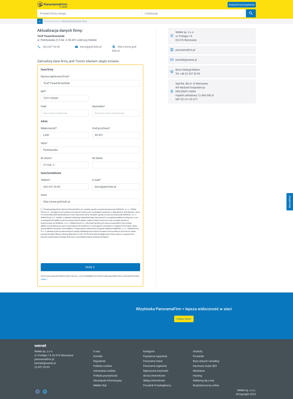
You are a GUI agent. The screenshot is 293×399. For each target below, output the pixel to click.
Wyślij (90, 267)
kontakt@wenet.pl (186, 59)
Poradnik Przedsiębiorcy (157, 385)
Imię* (44, 106)
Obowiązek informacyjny (107, 380)
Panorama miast (153, 361)
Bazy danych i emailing (206, 361)
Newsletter (289, 201)
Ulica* (44, 143)
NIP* (43, 91)
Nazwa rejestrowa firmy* (55, 76)
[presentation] (69, 251)
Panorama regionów (155, 365)
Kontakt (98, 356)
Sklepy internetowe (154, 380)
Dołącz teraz (184, 318)
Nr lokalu (97, 158)
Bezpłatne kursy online (206, 385)
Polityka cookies (102, 365)
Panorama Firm (52, 21)
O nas (96, 351)
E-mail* (96, 179)
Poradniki (198, 356)
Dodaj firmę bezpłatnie (242, 4)
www (44, 194)
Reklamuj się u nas (203, 380)
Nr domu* (46, 158)
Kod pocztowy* (101, 128)
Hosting (197, 375)
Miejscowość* (49, 128)
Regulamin (99, 361)
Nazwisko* (98, 106)
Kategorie (148, 351)
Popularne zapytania (155, 356)
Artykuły (198, 351)
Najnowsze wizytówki (155, 370)
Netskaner (199, 370)
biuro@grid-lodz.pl (88, 46)
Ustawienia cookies (104, 370)
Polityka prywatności (105, 375)
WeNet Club (100, 385)
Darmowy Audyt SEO (205, 365)
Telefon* (45, 179)
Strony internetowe (154, 375)
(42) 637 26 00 (48, 46)
